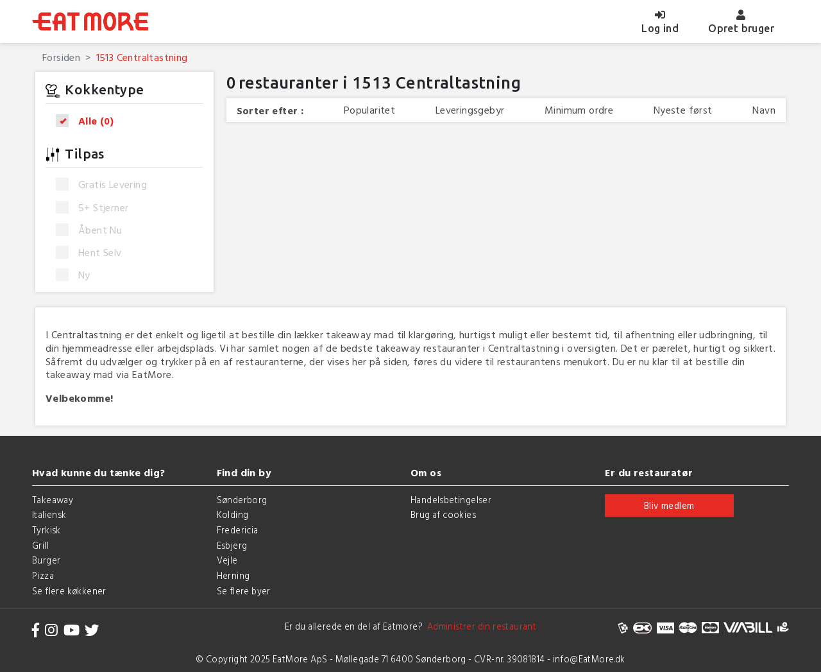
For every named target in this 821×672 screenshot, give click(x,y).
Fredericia (237, 530)
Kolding (233, 514)
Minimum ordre (579, 110)
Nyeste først (683, 110)
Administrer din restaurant (479, 626)
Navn (763, 110)
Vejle (227, 560)
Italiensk (49, 514)
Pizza (43, 575)
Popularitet (369, 110)
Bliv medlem (669, 505)
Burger (46, 560)
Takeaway (52, 499)
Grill (40, 545)
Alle (89, 121)
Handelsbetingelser (450, 499)
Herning (233, 575)
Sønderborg (242, 499)
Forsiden (61, 57)
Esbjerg (232, 545)
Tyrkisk (46, 530)
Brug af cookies (443, 514)
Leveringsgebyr (470, 110)
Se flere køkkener (69, 591)
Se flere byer (244, 591)
